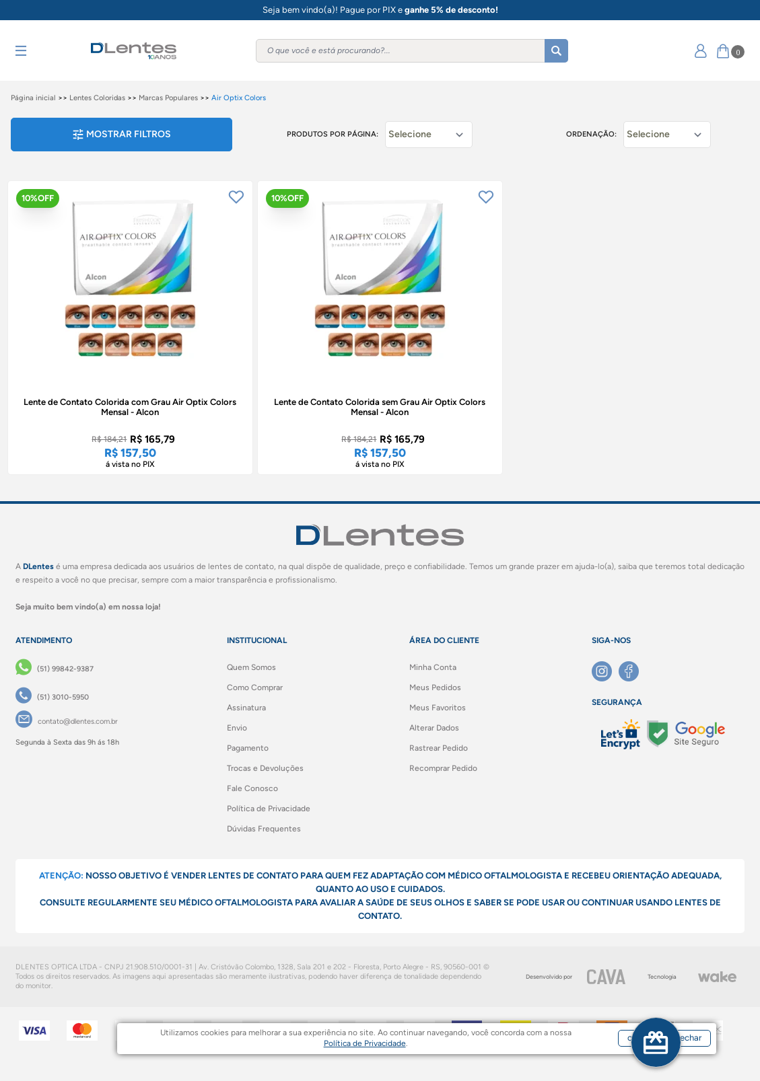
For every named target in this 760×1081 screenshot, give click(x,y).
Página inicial (33, 98)
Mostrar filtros (122, 134)
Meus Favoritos (437, 707)
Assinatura (246, 707)
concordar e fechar (613, 1056)
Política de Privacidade (268, 808)
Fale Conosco (252, 788)
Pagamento (248, 748)
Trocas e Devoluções (265, 768)
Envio (237, 728)
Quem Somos (251, 667)
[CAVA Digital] (606, 976)
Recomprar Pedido (443, 768)
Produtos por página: (332, 134)
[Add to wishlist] (236, 197)
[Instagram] (605, 671)
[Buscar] (556, 51)
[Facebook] (632, 671)
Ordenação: (591, 134)
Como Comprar (255, 687)
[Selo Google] (686, 733)
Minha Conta (432, 667)
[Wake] (717, 976)
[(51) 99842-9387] (54, 669)
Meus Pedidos (435, 687)
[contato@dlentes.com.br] (66, 722)
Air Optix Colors (238, 98)
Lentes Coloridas (97, 98)
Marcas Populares (168, 98)
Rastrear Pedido (438, 748)
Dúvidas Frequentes (264, 828)
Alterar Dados (434, 728)
